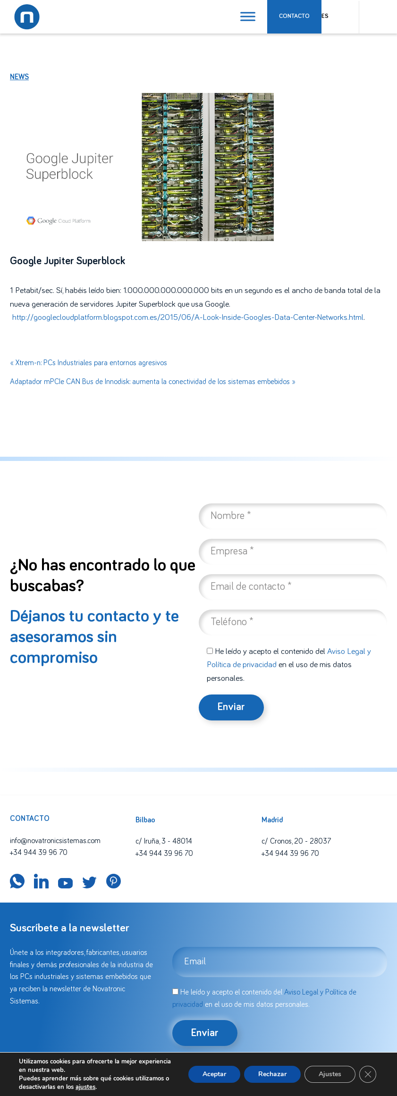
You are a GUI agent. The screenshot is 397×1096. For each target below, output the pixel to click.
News (19, 77)
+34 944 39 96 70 (39, 852)
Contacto (294, 16)
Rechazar (272, 1074)
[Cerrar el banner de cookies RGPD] (367, 1074)
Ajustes (330, 1074)
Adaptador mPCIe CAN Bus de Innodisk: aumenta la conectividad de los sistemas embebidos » (153, 381)
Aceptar (214, 1074)
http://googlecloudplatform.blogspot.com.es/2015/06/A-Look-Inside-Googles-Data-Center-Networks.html (187, 317)
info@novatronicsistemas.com (55, 841)
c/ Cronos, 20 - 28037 (296, 841)
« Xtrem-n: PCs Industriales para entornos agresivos (88, 363)
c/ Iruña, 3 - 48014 (163, 841)
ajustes (85, 1087)
